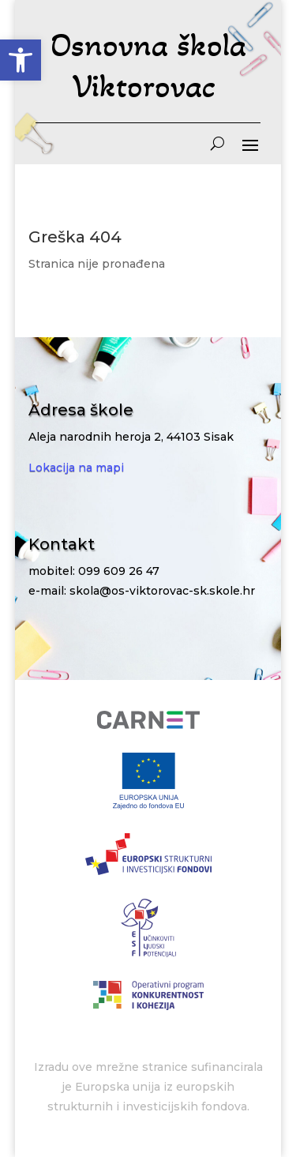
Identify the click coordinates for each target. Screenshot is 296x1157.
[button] (20, 60)
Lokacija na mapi (76, 467)
